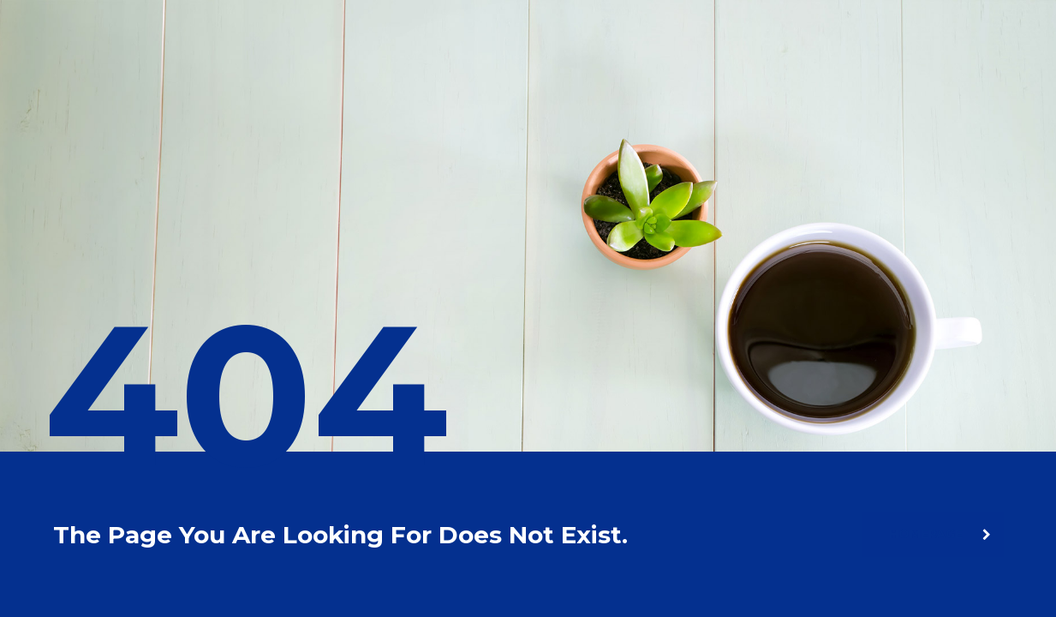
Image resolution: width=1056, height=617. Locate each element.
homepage (940, 534)
